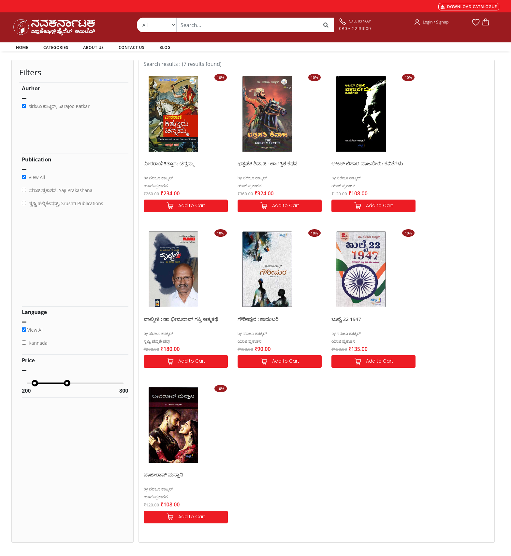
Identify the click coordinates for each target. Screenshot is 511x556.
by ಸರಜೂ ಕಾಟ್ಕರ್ (158, 178)
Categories (240, 457)
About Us (239, 472)
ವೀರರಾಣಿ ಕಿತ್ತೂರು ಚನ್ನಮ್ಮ (169, 163)
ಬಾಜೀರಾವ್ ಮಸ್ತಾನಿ (341, 319)
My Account (241, 465)
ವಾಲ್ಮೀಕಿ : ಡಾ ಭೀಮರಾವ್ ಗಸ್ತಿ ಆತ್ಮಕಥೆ (447, 163)
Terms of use (151, 488)
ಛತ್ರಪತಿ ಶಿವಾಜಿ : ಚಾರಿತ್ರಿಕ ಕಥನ (262, 163)
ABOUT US (93, 47)
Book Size (148, 496)
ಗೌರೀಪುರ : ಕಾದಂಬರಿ (164, 319)
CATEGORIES (55, 47)
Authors (237, 449)
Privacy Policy (152, 480)
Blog (234, 488)
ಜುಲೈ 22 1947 (247, 319)
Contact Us (240, 480)
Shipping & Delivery (158, 465)
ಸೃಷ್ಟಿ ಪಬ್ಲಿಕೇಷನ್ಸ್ (423, 185)
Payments (148, 449)
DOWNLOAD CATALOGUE (469, 6)
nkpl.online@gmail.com (41, 516)
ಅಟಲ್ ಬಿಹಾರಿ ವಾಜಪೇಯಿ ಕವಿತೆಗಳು (357, 163)
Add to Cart (183, 206)
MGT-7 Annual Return (160, 457)
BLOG (164, 47)
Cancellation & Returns (161, 472)
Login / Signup (435, 22)
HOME (23, 47)
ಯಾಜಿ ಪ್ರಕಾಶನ (156, 185)
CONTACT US (131, 47)
